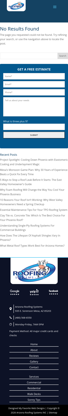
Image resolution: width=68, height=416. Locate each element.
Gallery (34, 361)
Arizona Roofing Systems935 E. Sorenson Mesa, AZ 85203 (33, 308)
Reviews (34, 356)
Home (34, 344)
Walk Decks (34, 394)
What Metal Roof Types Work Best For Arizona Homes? (32, 245)
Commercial (34, 382)
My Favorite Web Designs (32, 408)
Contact (34, 367)
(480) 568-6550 (23, 317)
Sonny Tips (34, 400)
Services (34, 376)
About (34, 350)
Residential (34, 388)
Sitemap (53, 412)
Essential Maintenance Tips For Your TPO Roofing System (33, 210)
